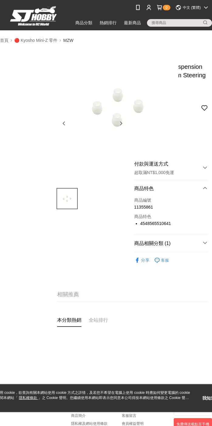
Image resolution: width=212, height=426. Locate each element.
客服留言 (129, 416)
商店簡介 (78, 416)
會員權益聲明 (133, 423)
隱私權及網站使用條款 (89, 423)
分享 (141, 260)
